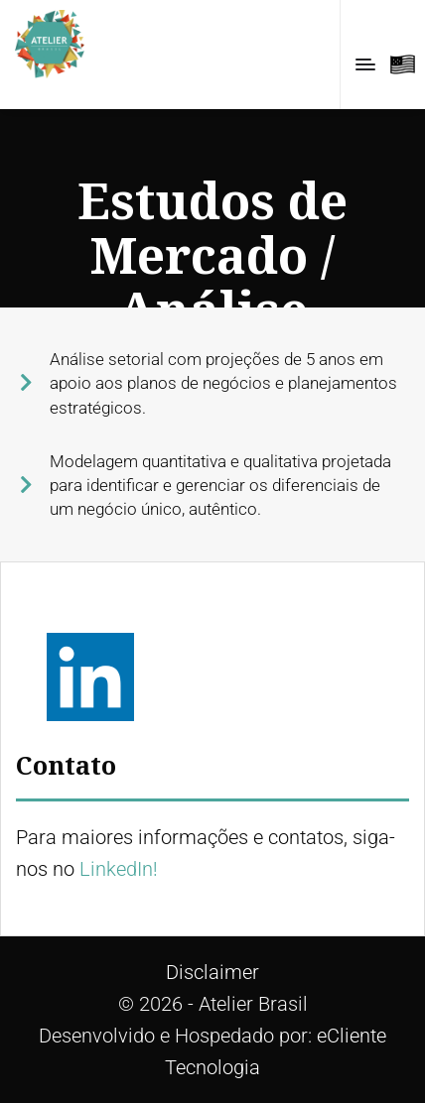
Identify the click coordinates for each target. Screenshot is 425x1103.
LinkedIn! (118, 869)
